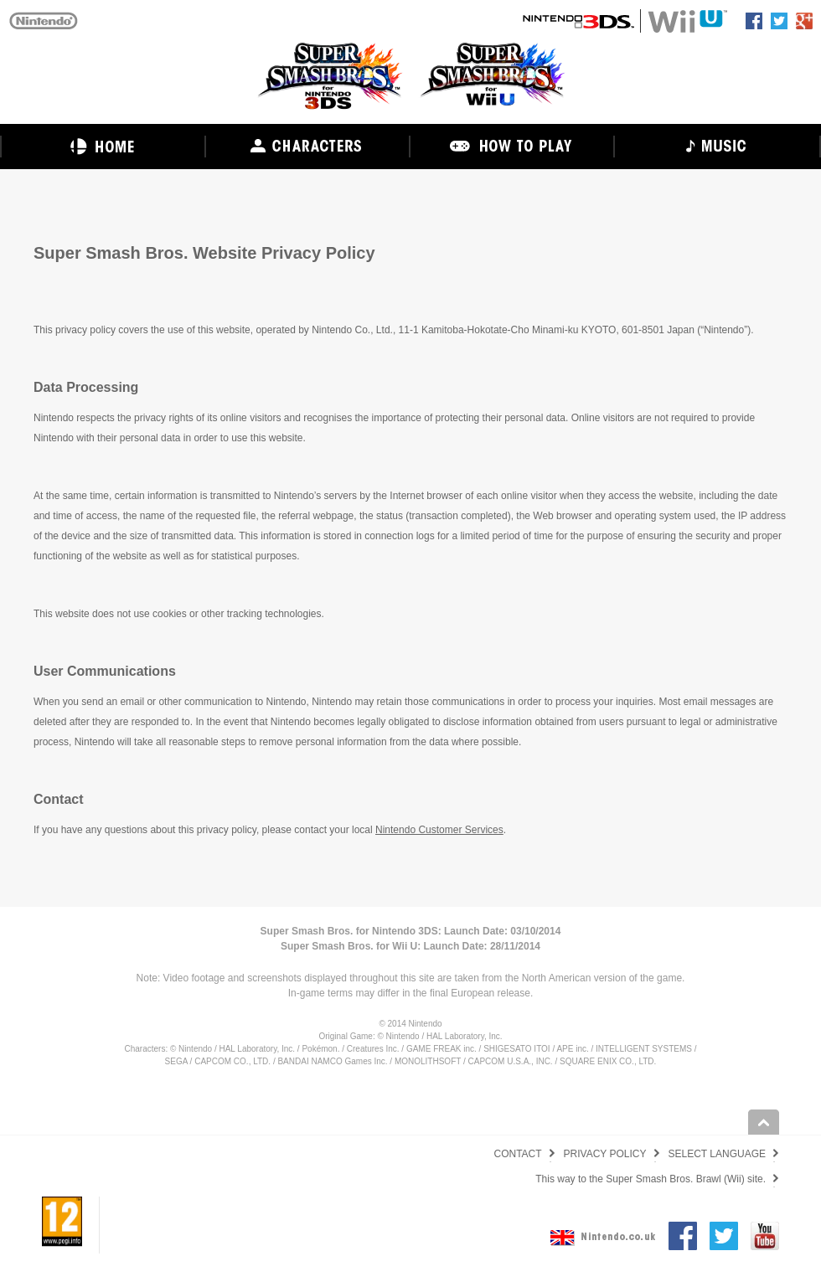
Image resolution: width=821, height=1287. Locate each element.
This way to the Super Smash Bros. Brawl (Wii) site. (650, 1179)
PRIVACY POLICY (605, 1154)
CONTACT (517, 1154)
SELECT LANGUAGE (717, 1154)
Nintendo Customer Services (439, 830)
